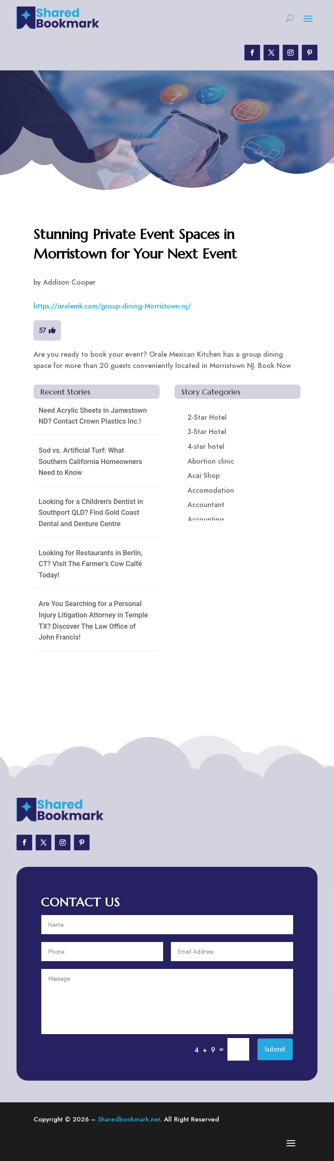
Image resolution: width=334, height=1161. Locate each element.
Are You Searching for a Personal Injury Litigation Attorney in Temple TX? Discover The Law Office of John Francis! (93, 620)
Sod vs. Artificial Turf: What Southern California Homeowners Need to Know (90, 461)
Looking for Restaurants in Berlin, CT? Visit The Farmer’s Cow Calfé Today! (91, 564)
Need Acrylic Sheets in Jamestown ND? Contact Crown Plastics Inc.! (93, 416)
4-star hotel (205, 446)
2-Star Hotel (207, 417)
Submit (275, 1049)
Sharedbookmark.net (129, 1119)
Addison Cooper (69, 282)
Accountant (205, 505)
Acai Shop (203, 476)
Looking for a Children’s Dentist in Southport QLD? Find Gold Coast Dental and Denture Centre (91, 513)
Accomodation (210, 490)
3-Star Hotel (206, 432)
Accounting (205, 519)
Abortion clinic (210, 461)
